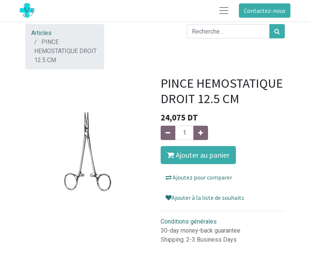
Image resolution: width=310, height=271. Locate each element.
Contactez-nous (265, 10)
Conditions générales (189, 221)
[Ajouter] (200, 133)
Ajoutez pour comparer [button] (199, 177)
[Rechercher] (277, 31)
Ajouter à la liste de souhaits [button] (205, 197)
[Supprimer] (168, 133)
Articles (41, 33)
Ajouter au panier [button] (198, 155)
